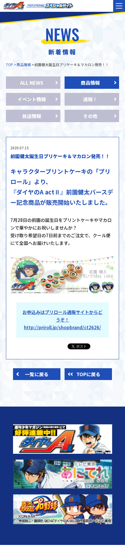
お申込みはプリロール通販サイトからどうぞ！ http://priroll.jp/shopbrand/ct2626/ (62, 320)
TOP (9, 64)
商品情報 (24, 64)
